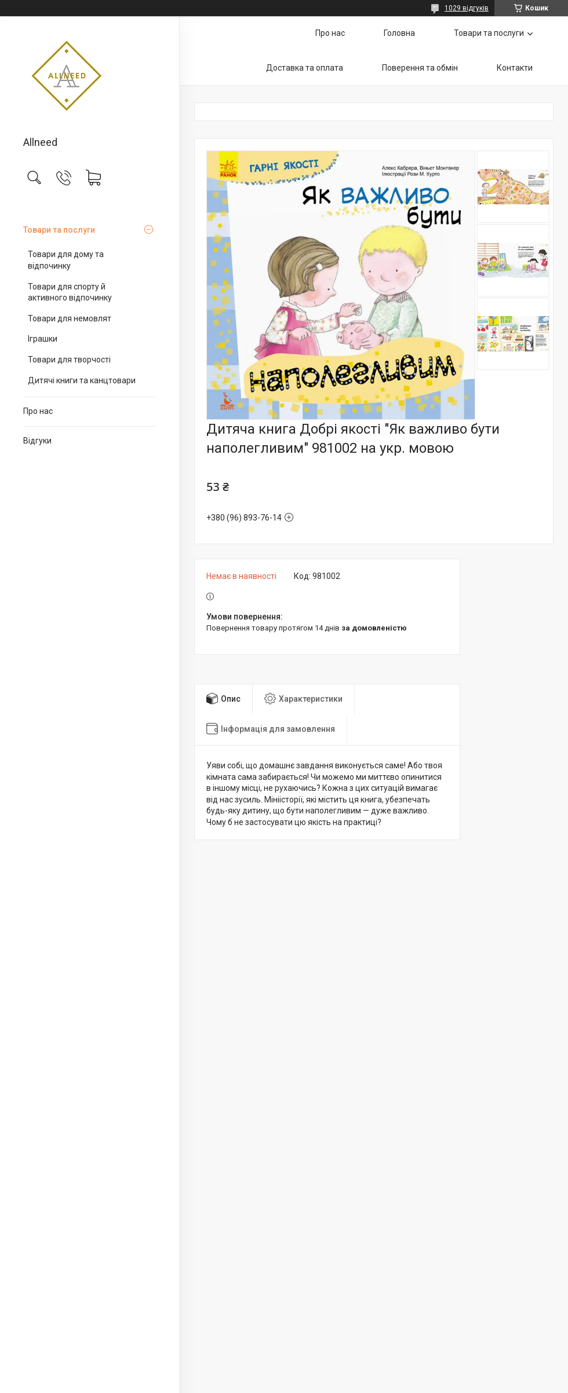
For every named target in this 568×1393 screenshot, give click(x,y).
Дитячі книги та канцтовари (82, 380)
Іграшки (42, 338)
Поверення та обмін (420, 67)
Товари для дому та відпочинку (66, 260)
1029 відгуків (467, 8)
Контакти (515, 67)
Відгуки (37, 440)
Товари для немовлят (69, 318)
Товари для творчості (69, 359)
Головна (399, 33)
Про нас (38, 411)
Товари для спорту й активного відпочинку (70, 292)
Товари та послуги (59, 229)
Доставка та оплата (304, 67)
